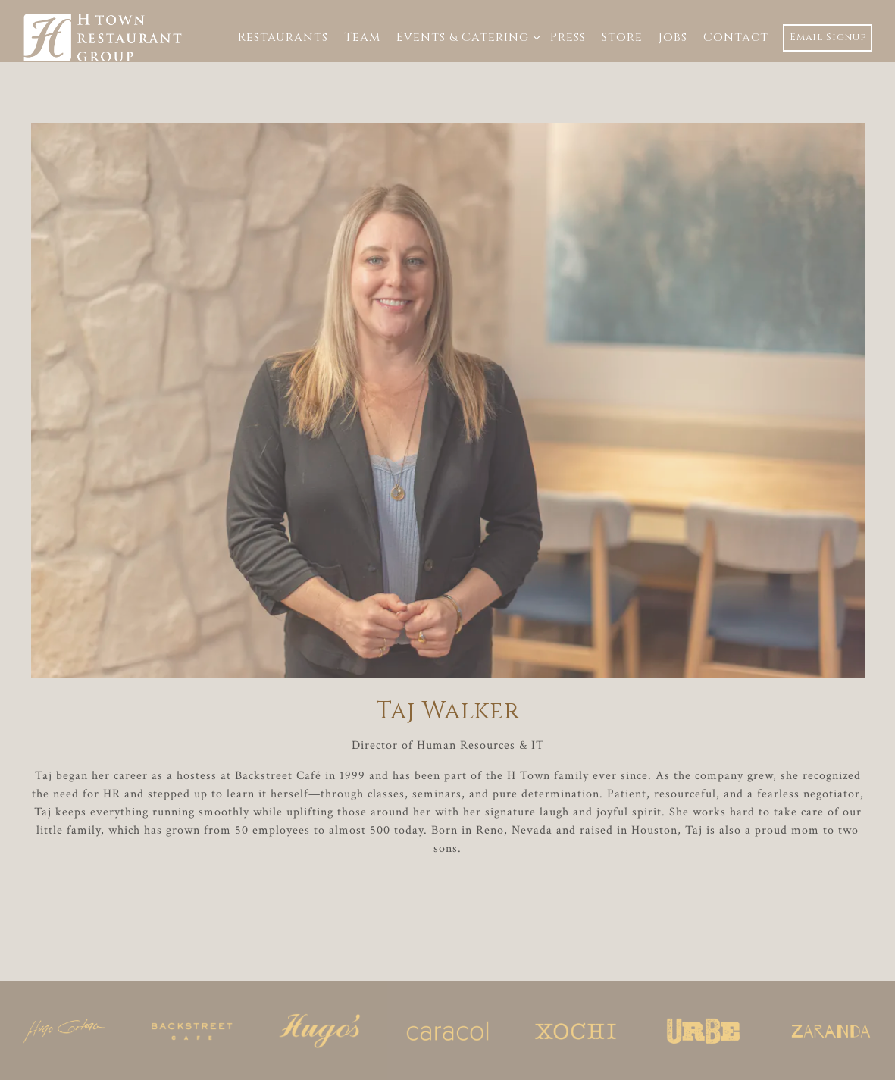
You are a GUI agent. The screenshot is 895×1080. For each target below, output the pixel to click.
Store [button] (622, 37)
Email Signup (828, 37)
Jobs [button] (673, 37)
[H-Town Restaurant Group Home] (104, 36)
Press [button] (568, 37)
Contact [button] (735, 37)
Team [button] (362, 37)
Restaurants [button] (283, 37)
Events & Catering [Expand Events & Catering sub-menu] (465, 36)
